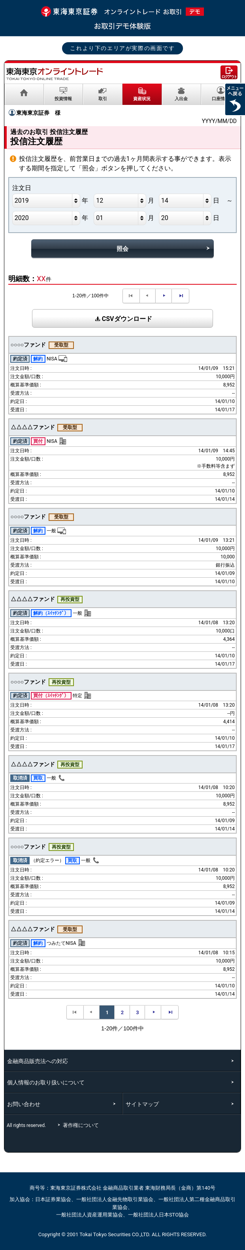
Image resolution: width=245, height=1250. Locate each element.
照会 (122, 248)
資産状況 (142, 98)
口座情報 (220, 98)
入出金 (181, 98)
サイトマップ (142, 1104)
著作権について (82, 1125)
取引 (102, 98)
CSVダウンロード (122, 319)
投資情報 (63, 98)
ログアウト (229, 76)
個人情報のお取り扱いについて (46, 1082)
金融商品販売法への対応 (37, 1061)
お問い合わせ (23, 1104)
